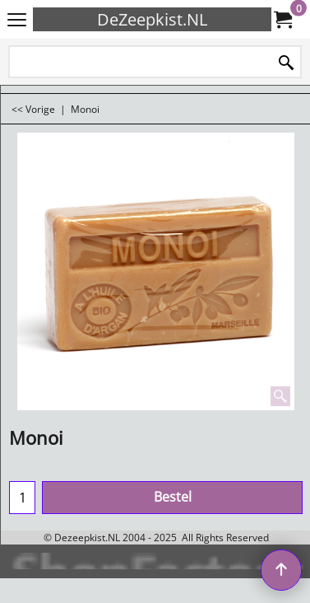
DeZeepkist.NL (152, 19)
